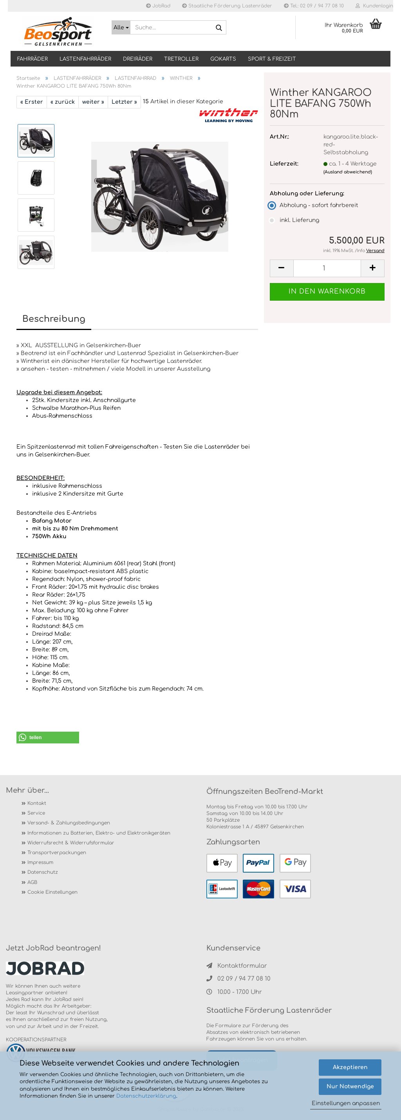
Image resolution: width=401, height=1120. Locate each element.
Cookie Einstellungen (52, 892)
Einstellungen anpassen (346, 1103)
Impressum (40, 862)
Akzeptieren (350, 1067)
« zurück (63, 102)
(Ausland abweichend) (347, 172)
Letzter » (124, 102)
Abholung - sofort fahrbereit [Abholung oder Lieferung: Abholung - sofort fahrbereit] (314, 205)
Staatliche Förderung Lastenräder (227, 6)
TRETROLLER (181, 59)
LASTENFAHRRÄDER (85, 59)
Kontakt (36, 803)
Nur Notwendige (350, 1086)
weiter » (93, 102)
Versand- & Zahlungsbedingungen (68, 823)
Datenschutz (42, 872)
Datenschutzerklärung (146, 1096)
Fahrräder (32, 59)
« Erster (31, 102)
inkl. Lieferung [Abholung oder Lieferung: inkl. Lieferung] (294, 220)
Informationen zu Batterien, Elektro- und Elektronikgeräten (98, 833)
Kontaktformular (236, 966)
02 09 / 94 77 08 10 (238, 979)
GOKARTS (223, 59)
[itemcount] (327, 268)
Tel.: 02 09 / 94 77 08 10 (314, 6)
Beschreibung (53, 319)
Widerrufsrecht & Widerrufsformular (70, 843)
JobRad (158, 6)
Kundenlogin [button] (374, 6)
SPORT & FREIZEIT (272, 59)
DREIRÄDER (137, 59)
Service (36, 813)
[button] (47, 737)
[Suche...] (121, 27)
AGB (32, 882)
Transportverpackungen (56, 852)
